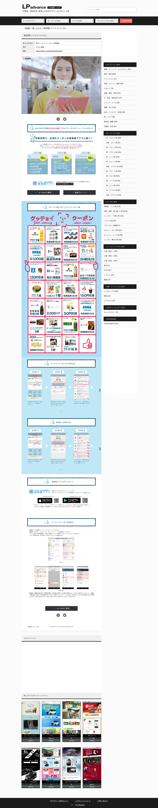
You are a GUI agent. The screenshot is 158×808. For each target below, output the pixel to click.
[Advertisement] (61, 669)
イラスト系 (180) (110, 221)
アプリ (38, 47)
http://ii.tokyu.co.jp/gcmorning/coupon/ (49, 51)
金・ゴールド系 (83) (113, 190)
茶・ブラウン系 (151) (113, 152)
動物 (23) (107, 280)
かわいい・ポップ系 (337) (113, 230)
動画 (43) (107, 296)
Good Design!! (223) (111, 323)
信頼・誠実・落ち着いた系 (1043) (115, 211)
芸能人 (50, 738)
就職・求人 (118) (110, 107)
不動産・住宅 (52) (110, 126)
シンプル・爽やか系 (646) (113, 240)
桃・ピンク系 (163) (113, 185)
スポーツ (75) (108, 88)
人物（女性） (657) (110, 261)
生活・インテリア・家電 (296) (114, 112)
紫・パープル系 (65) (113, 181)
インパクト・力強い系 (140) (114, 216)
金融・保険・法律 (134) (112, 93)
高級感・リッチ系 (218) (112, 206)
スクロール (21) (109, 300)
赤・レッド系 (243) (113, 157)
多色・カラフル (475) (113, 195)
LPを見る (30, 740)
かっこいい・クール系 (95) (113, 235)
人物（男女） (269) (110, 251)
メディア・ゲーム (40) (112, 102)
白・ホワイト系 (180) (113, 138)
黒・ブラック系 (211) (113, 147)
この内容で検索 (126, 21)
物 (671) (107, 265)
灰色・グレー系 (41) (113, 143)
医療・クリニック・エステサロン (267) (117, 69)
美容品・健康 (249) (110, 121)
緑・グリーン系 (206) (113, 171)
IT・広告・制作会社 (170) (113, 98)
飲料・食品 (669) (110, 74)
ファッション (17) (110, 79)
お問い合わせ (102, 801)
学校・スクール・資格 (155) (114, 83)
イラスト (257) (109, 275)
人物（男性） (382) (110, 256)
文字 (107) (107, 270)
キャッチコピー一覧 (111, 312)
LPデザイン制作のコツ (59, 801)
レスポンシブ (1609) (111, 291)
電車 (42, 47)
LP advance (79, 805)
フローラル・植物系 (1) (112, 225)
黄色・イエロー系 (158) (114, 166)
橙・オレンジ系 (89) (113, 161)
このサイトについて (83, 801)
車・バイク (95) (109, 117)
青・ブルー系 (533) (113, 176)
